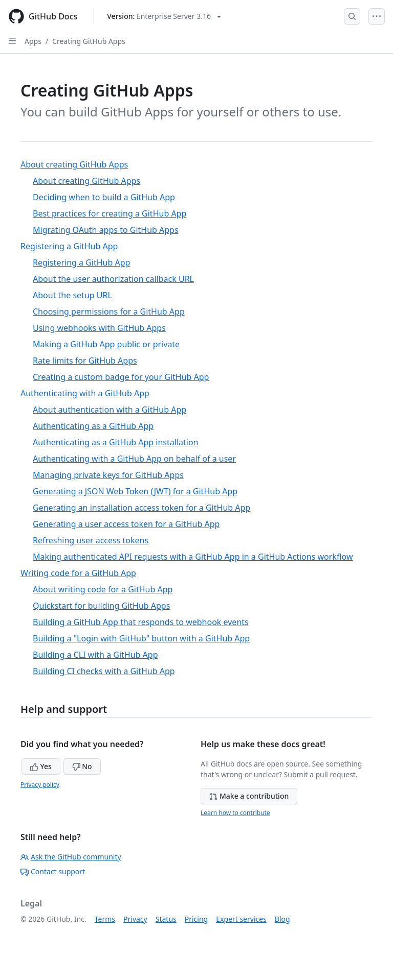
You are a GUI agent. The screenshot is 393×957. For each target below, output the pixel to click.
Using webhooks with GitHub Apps (99, 327)
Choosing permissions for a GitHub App (109, 311)
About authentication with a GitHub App (109, 409)
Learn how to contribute (235, 812)
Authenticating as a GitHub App (93, 426)
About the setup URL (72, 295)
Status (166, 919)
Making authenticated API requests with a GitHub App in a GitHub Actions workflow (193, 556)
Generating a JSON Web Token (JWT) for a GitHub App (135, 491)
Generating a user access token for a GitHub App (126, 524)
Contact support (52, 871)
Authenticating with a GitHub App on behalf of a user (134, 458)
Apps (33, 41)
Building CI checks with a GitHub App (104, 671)
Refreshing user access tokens (90, 540)
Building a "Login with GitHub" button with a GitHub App (141, 638)
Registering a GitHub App (69, 246)
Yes (41, 766)
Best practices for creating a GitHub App (109, 213)
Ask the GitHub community (70, 857)
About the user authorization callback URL (113, 278)
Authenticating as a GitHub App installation (115, 442)
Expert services (241, 919)
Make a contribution (249, 796)
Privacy (135, 919)
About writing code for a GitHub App (102, 589)
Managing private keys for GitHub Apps (108, 475)
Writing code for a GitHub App (78, 573)
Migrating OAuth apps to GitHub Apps (106, 229)
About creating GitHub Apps (74, 164)
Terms (105, 919)
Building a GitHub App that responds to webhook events (141, 622)
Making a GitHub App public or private (106, 344)
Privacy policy (39, 784)
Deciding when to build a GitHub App (104, 197)
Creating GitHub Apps (88, 41)
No (82, 766)
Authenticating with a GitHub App (84, 393)
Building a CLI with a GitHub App (95, 654)
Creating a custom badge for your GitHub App (121, 376)
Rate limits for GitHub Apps (85, 360)
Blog (282, 919)
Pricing (196, 919)
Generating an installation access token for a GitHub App (141, 507)
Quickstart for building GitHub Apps (101, 605)
